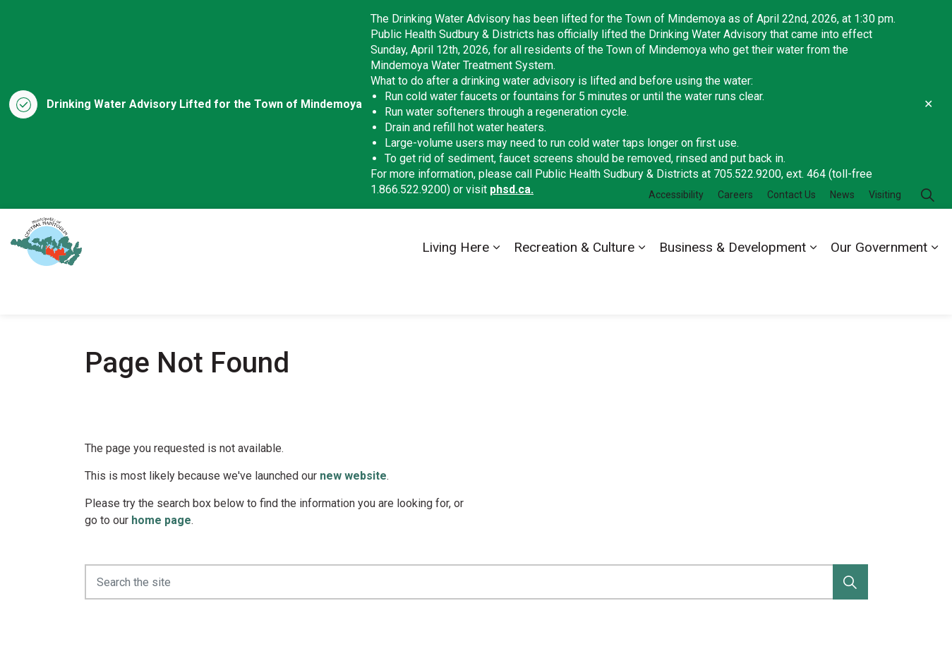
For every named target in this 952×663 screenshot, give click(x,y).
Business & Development (732, 287)
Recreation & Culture (574, 287)
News (842, 235)
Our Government (879, 287)
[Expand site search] (927, 235)
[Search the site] (476, 582)
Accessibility (676, 235)
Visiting (885, 235)
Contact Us (791, 235)
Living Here (455, 287)
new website (353, 475)
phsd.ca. (512, 189)
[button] (850, 582)
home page (161, 520)
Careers (735, 235)
